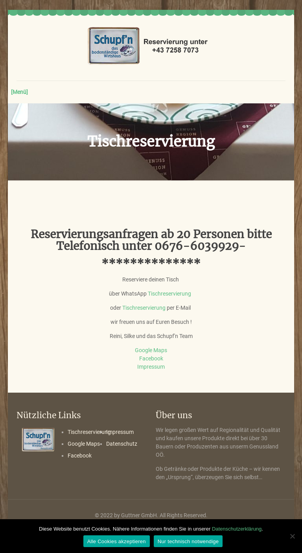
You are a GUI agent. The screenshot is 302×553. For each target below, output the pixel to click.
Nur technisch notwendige (188, 541)
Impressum (151, 367)
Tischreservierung (169, 293)
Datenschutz (121, 444)
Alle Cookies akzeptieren (116, 541)
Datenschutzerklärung (236, 529)
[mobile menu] (23, 92)
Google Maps (151, 350)
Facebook (151, 358)
